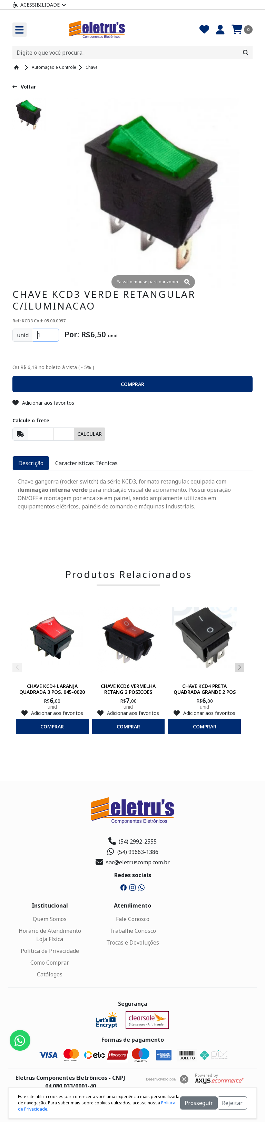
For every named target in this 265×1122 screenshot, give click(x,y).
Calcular (89, 434)
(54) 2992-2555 (132, 841)
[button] (132, 384)
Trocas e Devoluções (132, 942)
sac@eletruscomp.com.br (133, 862)
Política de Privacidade (50, 951)
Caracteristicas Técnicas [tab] (86, 463)
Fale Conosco (132, 919)
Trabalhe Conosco (132, 931)
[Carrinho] (242, 30)
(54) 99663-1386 (132, 852)
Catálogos (49, 974)
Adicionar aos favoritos (43, 402)
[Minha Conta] (220, 30)
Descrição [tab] (30, 463)
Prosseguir (199, 1103)
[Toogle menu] (19, 29)
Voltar (24, 86)
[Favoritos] (204, 30)
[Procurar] (245, 52)
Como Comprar (49, 962)
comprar (52, 726)
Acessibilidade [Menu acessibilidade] (39, 4)
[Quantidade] (46, 335)
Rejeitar (232, 1103)
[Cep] (41, 434)
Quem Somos (50, 919)
